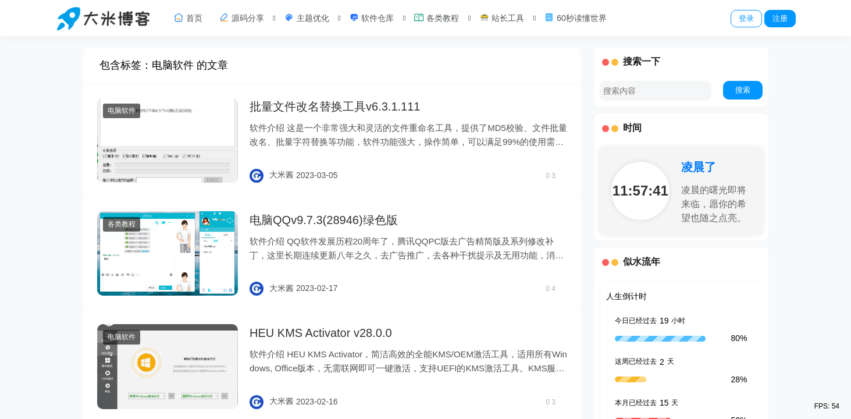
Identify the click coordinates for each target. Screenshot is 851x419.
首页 (187, 17)
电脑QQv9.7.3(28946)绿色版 (324, 220)
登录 (746, 18)
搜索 (742, 90)
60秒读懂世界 (575, 17)
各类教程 (436, 17)
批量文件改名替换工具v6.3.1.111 (335, 106)
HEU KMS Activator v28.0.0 (321, 332)
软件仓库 (371, 17)
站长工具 (501, 17)
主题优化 (306, 17)
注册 (780, 18)
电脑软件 (122, 110)
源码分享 (241, 17)
